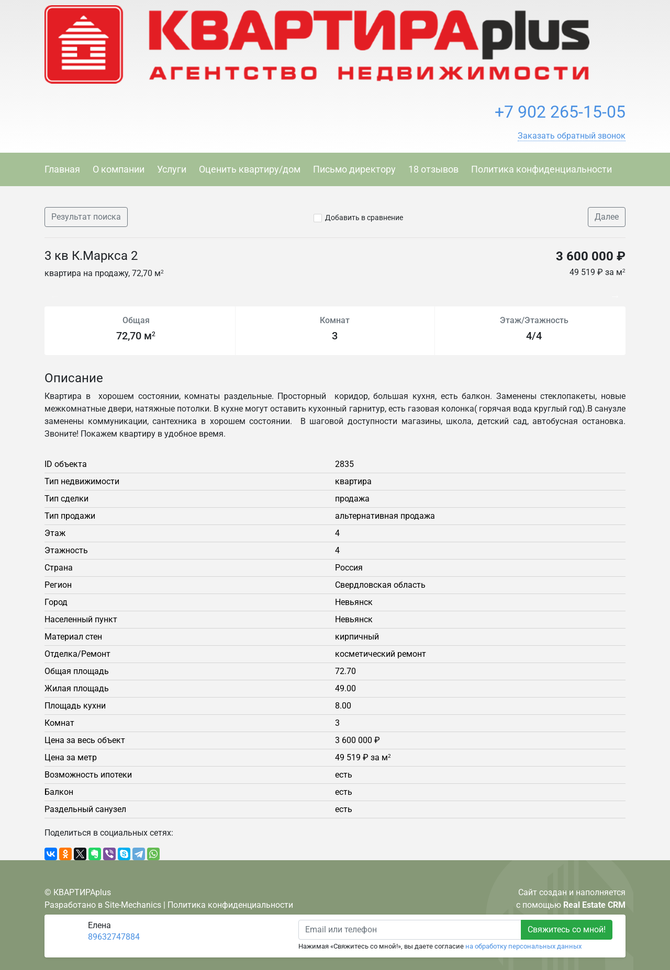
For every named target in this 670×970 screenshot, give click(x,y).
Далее (607, 217)
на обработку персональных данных (523, 946)
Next (618, 290)
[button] (572, 136)
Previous (49, 290)
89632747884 (114, 937)
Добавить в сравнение (364, 217)
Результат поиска (86, 217)
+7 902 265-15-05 (560, 112)
